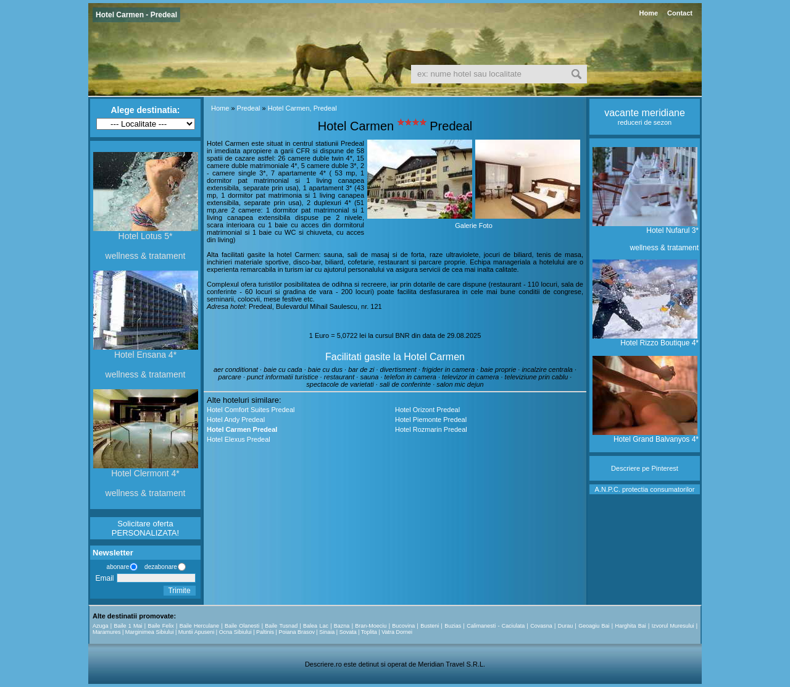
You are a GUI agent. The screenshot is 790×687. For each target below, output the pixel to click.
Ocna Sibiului (235, 632)
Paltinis (265, 632)
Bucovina (403, 626)
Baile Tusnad (281, 626)
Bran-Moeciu (370, 626)
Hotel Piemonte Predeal (431, 419)
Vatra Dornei (396, 632)
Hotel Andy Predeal (236, 419)
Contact (679, 13)
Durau (565, 626)
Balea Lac (315, 626)
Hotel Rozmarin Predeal (431, 429)
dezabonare (160, 566)
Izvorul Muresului (673, 626)
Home (648, 13)
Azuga (101, 626)
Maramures (107, 632)
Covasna (541, 626)
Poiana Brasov (296, 632)
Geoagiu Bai (593, 626)
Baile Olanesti (242, 626)
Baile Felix (161, 626)
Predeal (248, 108)
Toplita (369, 632)
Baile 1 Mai (128, 626)
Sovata (348, 632)
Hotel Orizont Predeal (427, 409)
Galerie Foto (474, 225)
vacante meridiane (644, 112)
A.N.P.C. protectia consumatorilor (645, 489)
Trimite (179, 590)
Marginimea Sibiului (149, 632)
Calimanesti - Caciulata (496, 626)
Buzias (452, 626)
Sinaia (327, 632)
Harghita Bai (630, 626)
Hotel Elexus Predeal (238, 439)
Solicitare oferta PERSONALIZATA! (145, 528)
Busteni (429, 626)
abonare (116, 566)
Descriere (625, 468)
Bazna (342, 626)
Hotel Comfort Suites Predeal (250, 409)
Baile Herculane (199, 626)
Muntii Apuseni (196, 632)
